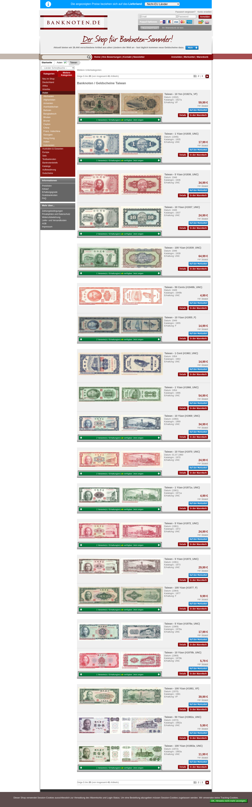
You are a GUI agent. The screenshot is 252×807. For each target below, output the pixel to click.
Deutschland (48, 82)
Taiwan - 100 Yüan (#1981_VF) (181, 688)
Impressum (47, 226)
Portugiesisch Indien (53, 101)
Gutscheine (47, 173)
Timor (46, 140)
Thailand (47, 136)
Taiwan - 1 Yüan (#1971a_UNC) (182, 487)
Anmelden (176, 57)
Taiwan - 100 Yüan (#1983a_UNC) (183, 745)
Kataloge (46, 166)
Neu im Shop (48, 79)
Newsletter (139, 57)
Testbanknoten (49, 159)
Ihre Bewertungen (111, 57)
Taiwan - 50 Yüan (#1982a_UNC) (182, 717)
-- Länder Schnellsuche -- (58, 68)
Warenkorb (202, 57)
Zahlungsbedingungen (52, 211)
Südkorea (48, 122)
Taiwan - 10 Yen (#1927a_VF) (180, 94)
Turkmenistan (50, 143)
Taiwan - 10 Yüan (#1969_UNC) (182, 415)
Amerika (46, 89)
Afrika (45, 86)
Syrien (46, 126)
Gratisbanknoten (49, 195)
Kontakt (127, 57)
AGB (44, 223)
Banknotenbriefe (50, 163)
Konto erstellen (205, 12)
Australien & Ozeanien (52, 149)
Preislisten (47, 186)
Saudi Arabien (50, 105)
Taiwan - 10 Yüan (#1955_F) (180, 317)
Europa (45, 152)
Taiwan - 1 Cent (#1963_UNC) (181, 353)
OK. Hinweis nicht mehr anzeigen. (228, 800)
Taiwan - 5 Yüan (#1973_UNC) (181, 559)
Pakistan (47, 94)
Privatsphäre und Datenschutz (56, 214)
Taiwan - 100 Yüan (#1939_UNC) (182, 247)
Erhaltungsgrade (49, 192)
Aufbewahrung (49, 169)
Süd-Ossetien (50, 119)
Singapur (47, 108)
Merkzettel (189, 57)
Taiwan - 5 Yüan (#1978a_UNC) (182, 623)
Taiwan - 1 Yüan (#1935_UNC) (181, 133)
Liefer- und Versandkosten (54, 220)
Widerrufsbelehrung (51, 217)
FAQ (44, 198)
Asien (59, 62)
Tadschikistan (50, 129)
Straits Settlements (52, 115)
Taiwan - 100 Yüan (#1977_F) (180, 587)
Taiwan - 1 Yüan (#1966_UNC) (181, 387)
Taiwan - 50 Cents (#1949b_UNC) (183, 287)
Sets (44, 156)
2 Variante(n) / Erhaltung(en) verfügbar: (120, 234)
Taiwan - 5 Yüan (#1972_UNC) (181, 523)
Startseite (47, 62)
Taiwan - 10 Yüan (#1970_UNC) (182, 451)
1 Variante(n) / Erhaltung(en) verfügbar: (120, 120)
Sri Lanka (48, 112)
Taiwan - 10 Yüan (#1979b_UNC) (182, 652)
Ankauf (45, 189)
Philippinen (48, 98)
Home (97, 57)
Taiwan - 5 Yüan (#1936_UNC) (181, 174)
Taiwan (70, 62)
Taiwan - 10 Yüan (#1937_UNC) (182, 207)
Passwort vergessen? (185, 12)
